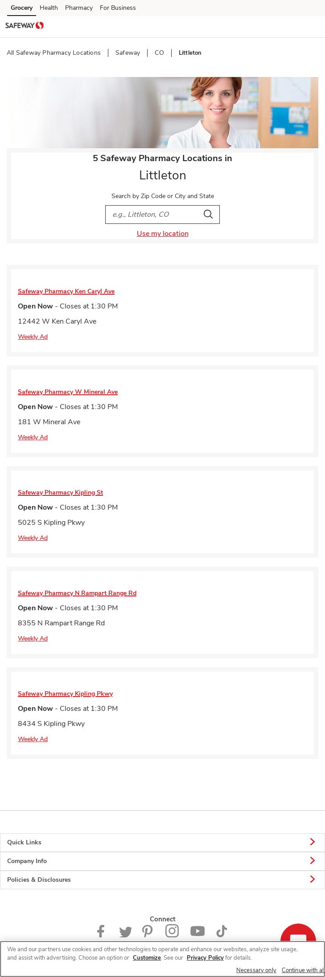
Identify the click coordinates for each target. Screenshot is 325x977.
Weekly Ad (33, 336)
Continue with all (303, 970)
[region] (162, 959)
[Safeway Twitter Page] (125, 935)
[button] (310, 26)
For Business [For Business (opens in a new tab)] (118, 8)
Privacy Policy (205, 958)
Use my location (163, 234)
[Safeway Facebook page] (103, 935)
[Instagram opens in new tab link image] (172, 935)
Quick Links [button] (162, 842)
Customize (147, 958)
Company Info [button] (162, 861)
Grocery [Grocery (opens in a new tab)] (22, 8)
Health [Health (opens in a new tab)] (49, 8)
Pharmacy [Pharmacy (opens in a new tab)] (79, 8)
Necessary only (256, 970)
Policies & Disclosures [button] (162, 880)
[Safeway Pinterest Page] (148, 935)
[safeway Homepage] (24, 27)
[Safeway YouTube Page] (197, 935)
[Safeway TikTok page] (221, 935)
